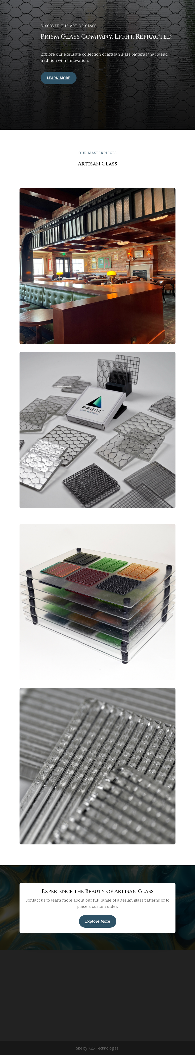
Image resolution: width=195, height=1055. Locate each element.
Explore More (97, 921)
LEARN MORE (58, 78)
